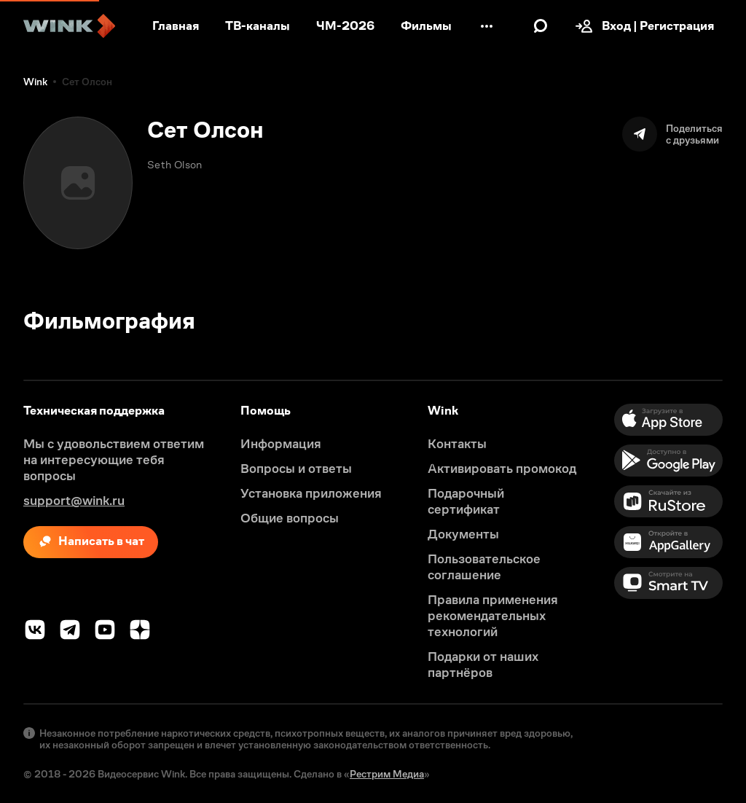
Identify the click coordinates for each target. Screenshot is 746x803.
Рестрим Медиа (387, 774)
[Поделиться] (672, 134)
